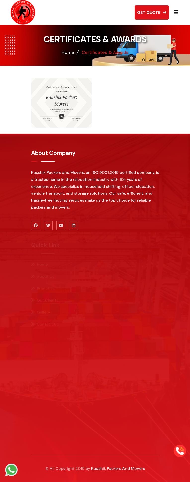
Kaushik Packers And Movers (118, 468)
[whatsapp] (11, 469)
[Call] (180, 450)
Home (68, 52)
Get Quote (151, 12)
